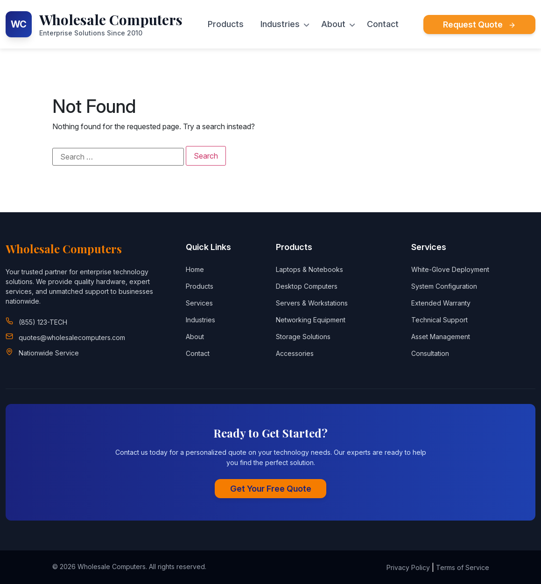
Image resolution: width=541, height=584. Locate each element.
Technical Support (439, 320)
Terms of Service (462, 567)
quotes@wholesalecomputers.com (72, 337)
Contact (383, 24)
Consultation (430, 353)
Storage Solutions (303, 337)
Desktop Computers (306, 286)
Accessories (295, 353)
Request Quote (479, 24)
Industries (280, 24)
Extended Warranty (441, 303)
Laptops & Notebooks (309, 269)
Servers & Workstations (312, 303)
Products (226, 24)
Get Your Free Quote (270, 489)
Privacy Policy (408, 567)
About (333, 24)
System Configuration (444, 286)
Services (199, 303)
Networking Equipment (310, 320)
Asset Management (440, 337)
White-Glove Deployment (450, 269)
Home (195, 269)
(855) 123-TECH (43, 322)
